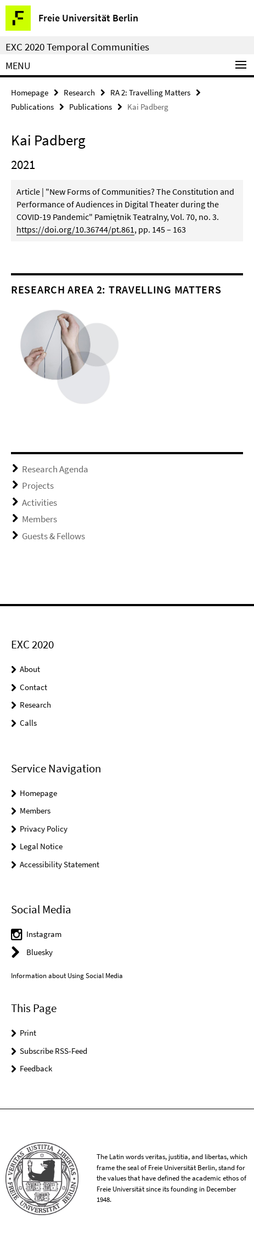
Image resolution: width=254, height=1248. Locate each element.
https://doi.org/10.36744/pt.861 (75, 229)
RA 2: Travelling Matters (150, 92)
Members (39, 519)
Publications (32, 106)
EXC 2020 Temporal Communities (77, 46)
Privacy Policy (43, 828)
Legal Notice (41, 846)
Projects (38, 485)
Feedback (36, 1068)
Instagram (43, 934)
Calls (28, 723)
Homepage (29, 92)
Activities (39, 502)
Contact (33, 687)
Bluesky (39, 952)
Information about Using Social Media (67, 975)
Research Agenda (55, 469)
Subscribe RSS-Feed (53, 1051)
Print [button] (28, 1032)
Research (79, 92)
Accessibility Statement (59, 864)
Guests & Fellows (53, 536)
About (30, 669)
